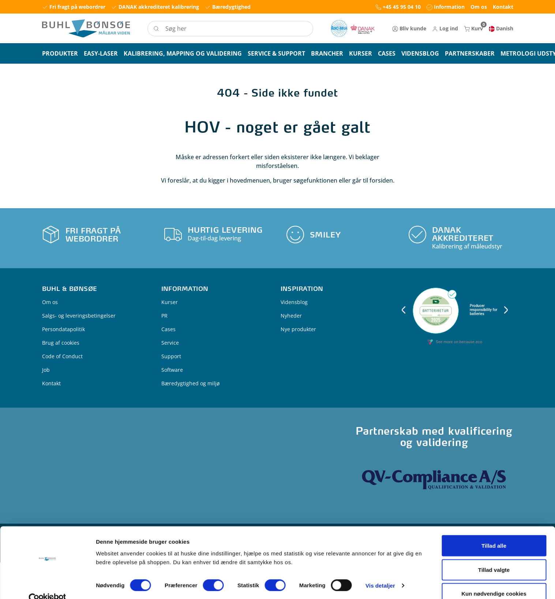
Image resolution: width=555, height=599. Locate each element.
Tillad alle (493, 527)
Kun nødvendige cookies (493, 575)
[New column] (353, 28)
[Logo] (86, 28)
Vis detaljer (380, 567)
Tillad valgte (494, 551)
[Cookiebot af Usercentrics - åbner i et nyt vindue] (47, 580)
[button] (445, 28)
